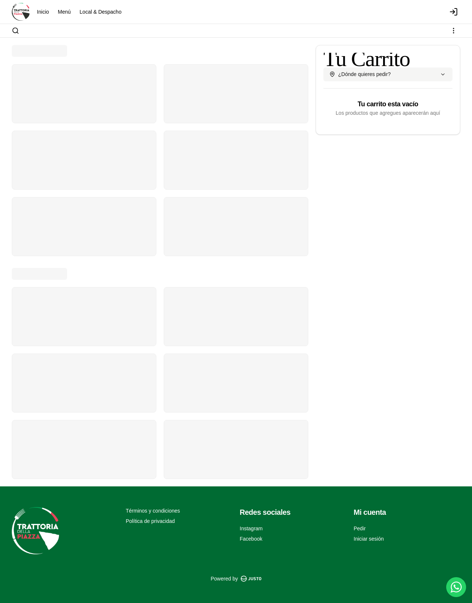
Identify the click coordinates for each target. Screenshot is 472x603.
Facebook (251, 539)
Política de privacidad (150, 521)
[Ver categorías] (453, 30)
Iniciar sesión (369, 539)
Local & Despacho (101, 12)
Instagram (251, 528)
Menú (64, 12)
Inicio (43, 12)
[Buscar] (15, 30)
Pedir (360, 528)
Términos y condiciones (153, 511)
